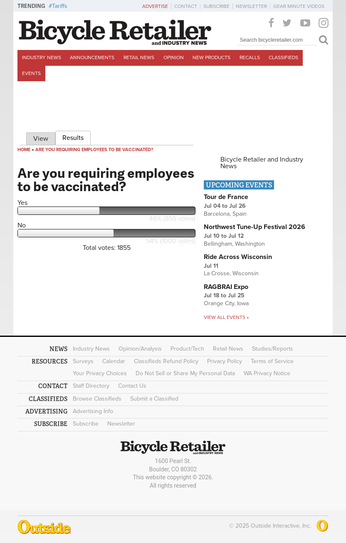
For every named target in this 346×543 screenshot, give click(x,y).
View (40, 139)
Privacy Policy (224, 361)
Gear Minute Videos (298, 6)
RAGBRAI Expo (226, 287)
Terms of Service (272, 361)
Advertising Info (93, 411)
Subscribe (216, 6)
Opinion (173, 57)
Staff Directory (91, 385)
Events (31, 73)
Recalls (250, 57)
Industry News (41, 57)
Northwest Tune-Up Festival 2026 (254, 227)
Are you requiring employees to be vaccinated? (94, 149)
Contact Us (132, 385)
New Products (211, 57)
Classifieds (283, 57)
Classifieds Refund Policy (166, 361)
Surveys (83, 361)
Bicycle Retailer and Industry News (261, 162)
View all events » (226, 317)
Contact (185, 6)
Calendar (113, 361)
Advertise (155, 6)
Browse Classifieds (97, 398)
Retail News (139, 57)
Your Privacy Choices (100, 373)
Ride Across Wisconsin (238, 257)
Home (23, 149)
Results (76, 136)
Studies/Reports (272, 348)
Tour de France (226, 197)
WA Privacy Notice (267, 373)
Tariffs (59, 6)
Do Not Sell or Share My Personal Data (185, 373)
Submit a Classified (154, 398)
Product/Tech (187, 348)
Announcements (92, 57)
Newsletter (251, 6)
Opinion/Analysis (140, 348)
